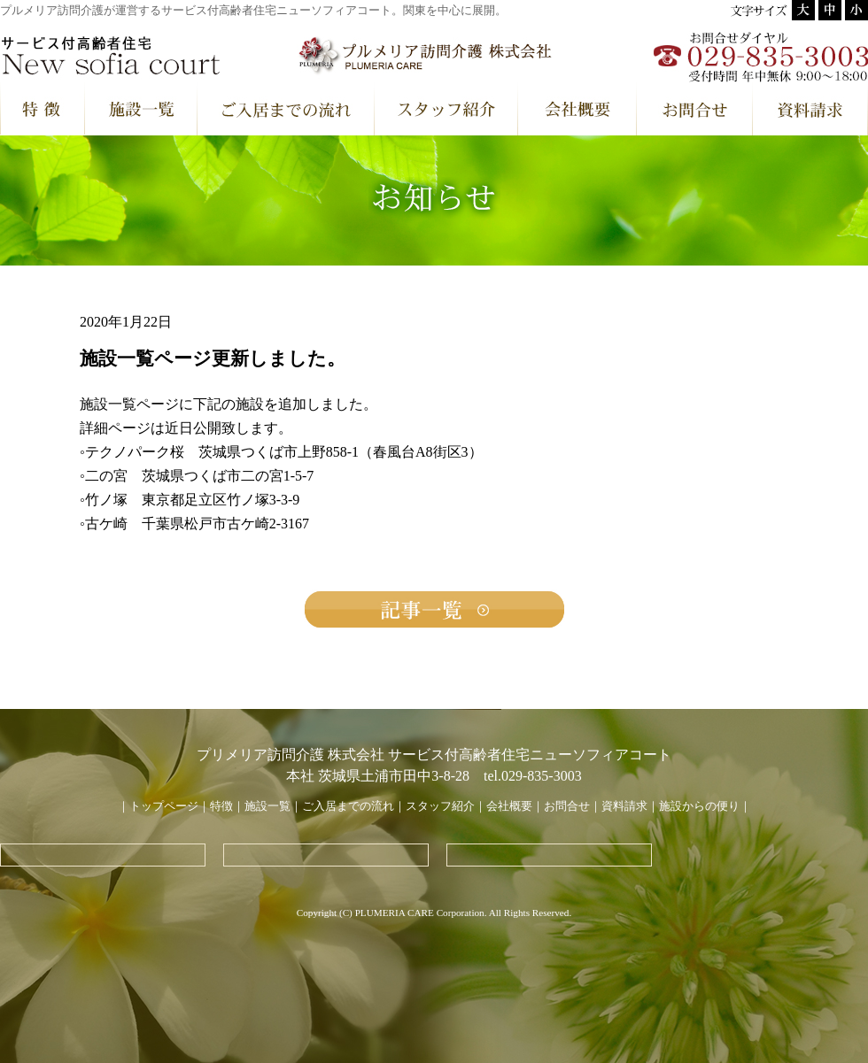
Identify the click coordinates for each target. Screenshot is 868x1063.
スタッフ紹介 (440, 806)
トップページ (163, 806)
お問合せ (567, 806)
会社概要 (509, 806)
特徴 (221, 806)
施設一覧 (267, 806)
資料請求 (624, 806)
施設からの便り (699, 806)
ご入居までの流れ (348, 806)
